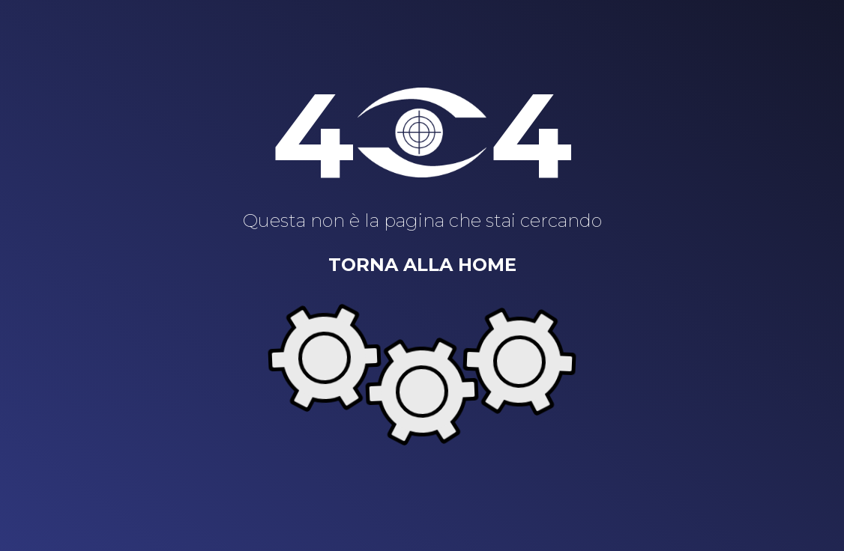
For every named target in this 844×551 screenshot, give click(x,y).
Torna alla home (422, 265)
